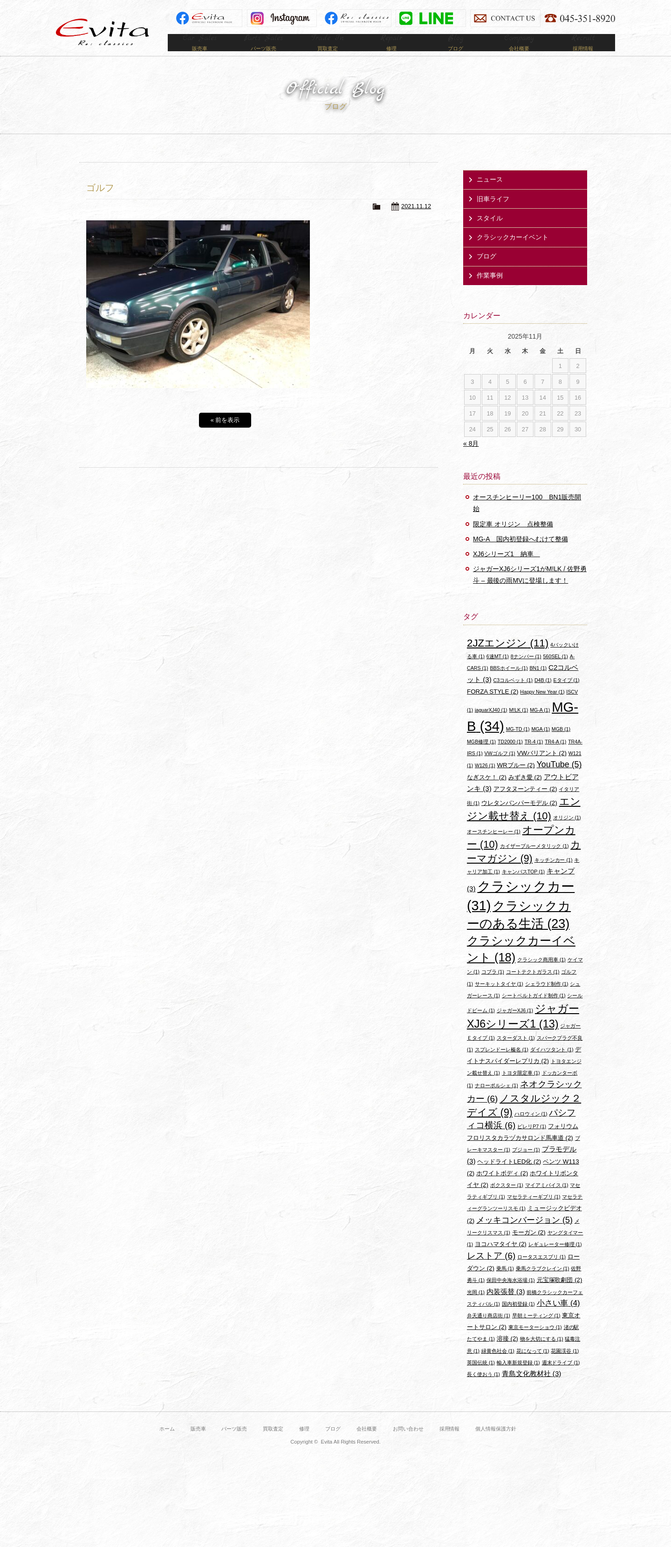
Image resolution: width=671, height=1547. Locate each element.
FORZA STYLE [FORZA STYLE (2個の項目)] (492, 705)
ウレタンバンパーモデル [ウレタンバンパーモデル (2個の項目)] (519, 816)
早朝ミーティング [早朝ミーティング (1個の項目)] (536, 1329)
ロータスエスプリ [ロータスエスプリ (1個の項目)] (541, 1271)
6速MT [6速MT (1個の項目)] (497, 670)
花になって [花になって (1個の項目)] (532, 1365)
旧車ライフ (493, 213)
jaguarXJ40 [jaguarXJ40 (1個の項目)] (491, 724)
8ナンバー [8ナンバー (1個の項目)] (526, 670)
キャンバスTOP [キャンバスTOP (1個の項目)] (523, 885)
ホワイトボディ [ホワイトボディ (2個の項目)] (502, 1187)
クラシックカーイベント (512, 251)
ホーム (167, 1442)
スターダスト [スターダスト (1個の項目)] (516, 1052)
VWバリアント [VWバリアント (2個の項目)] (542, 766)
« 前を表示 (225, 433)
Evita (102, 32)
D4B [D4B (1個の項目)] (543, 694)
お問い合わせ (408, 1442)
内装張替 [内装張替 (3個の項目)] (505, 1305)
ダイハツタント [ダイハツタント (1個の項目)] (552, 1063)
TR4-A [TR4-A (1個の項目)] (555, 755)
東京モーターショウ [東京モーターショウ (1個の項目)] (535, 1341)
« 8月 (471, 457)
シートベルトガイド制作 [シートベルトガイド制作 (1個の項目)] (534, 1009)
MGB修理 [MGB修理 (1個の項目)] (481, 755)
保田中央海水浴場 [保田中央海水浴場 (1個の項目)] (510, 1294)
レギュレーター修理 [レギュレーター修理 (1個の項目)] (555, 1258)
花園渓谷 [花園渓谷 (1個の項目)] (565, 1365)
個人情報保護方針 (495, 1442)
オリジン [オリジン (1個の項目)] (567, 831)
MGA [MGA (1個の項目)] (540, 743)
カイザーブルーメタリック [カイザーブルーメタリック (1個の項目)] (534, 860)
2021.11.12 (416, 220)
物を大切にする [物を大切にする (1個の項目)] (541, 1353)
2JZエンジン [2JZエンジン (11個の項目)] (507, 657)
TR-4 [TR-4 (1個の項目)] (534, 755)
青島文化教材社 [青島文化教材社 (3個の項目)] (531, 1387)
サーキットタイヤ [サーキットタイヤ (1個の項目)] (499, 998)
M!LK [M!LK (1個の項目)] (518, 724)
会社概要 (366, 1442)
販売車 (198, 1442)
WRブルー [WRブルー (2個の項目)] (516, 779)
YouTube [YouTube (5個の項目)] (559, 778)
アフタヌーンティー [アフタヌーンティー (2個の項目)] (525, 802)
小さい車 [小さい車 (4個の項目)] (558, 1317)
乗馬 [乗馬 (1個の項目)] (505, 1282)
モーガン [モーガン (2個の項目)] (529, 1246)
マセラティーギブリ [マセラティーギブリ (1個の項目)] (534, 1210)
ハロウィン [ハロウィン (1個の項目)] (531, 1128)
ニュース (490, 193)
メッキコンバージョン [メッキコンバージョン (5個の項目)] (524, 1234)
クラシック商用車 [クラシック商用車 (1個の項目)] (541, 973)
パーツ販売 (234, 1442)
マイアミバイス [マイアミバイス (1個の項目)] (546, 1199)
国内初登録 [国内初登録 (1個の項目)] (518, 1318)
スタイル (490, 232)
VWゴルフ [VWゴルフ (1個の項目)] (500, 767)
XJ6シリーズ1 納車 (506, 568)
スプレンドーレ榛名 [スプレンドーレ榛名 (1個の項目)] (501, 1063)
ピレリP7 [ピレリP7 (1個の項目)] (531, 1140)
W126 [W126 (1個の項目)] (485, 779)
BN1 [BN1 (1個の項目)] (538, 682)
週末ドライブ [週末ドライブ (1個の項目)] (561, 1376)
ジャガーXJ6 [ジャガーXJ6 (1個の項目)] (515, 1024)
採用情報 (449, 1442)
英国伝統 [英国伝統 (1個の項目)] (481, 1376)
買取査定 (273, 1442)
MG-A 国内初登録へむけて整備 (520, 553)
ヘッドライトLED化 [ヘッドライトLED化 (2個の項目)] (509, 1175)
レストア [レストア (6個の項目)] (491, 1269)
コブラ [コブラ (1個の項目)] (492, 985)
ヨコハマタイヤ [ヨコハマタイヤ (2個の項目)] (501, 1257)
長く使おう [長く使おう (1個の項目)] (483, 1388)
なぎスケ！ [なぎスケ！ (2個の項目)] (487, 791)
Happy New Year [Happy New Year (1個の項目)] (542, 706)
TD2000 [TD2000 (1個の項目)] (510, 755)
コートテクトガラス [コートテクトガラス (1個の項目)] (533, 985)
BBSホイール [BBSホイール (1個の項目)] (508, 682)
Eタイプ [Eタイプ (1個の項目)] (566, 694)
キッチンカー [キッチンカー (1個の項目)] (553, 874)
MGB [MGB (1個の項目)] (561, 743)
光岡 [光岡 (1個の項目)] (476, 1306)
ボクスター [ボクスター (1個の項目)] (506, 1199)
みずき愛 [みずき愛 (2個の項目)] (525, 791)
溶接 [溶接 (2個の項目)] (507, 1352)
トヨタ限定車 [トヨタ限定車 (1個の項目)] (521, 1087)
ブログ (486, 270)
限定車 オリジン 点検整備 (513, 538)
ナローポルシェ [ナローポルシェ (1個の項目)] (496, 1099)
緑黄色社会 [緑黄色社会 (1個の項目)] (497, 1365)
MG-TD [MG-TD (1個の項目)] (518, 743)
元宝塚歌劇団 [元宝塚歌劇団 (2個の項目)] (559, 1293)
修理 (304, 1442)
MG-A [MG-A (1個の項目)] (540, 724)
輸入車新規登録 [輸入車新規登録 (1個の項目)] (518, 1376)
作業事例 (490, 289)
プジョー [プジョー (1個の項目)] (526, 1163)
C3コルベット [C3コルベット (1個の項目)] (513, 694)
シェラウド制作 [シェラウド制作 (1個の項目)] (546, 998)
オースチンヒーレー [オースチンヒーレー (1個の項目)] (493, 845)
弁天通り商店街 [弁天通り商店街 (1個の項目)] (488, 1329)
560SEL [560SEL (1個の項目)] (555, 670)
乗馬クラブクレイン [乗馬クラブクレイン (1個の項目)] (542, 1282)
